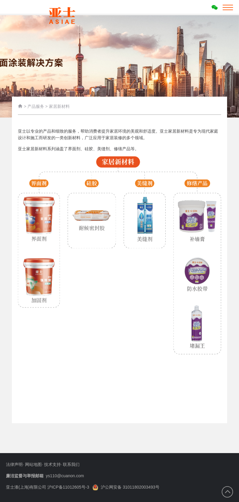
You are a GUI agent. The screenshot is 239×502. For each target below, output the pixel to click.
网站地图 (33, 464)
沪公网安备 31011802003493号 (125, 487)
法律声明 (14, 464)
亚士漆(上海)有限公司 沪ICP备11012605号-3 (47, 487)
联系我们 (71, 464)
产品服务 (35, 106)
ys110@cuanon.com (65, 475)
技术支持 (52, 464)
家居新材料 (59, 106)
